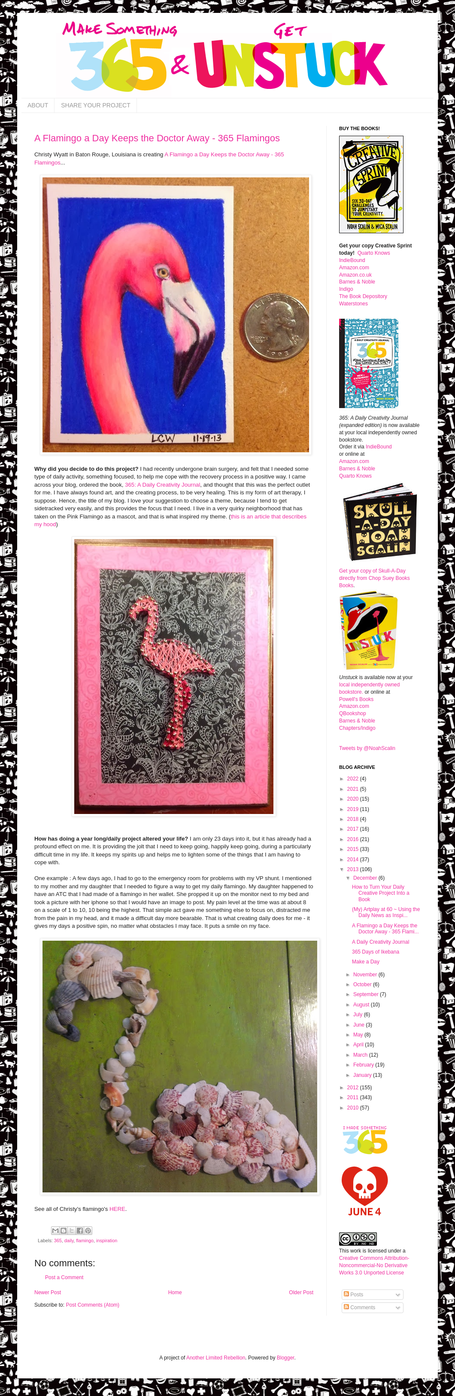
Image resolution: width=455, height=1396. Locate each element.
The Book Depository (363, 296)
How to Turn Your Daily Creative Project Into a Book (381, 893)
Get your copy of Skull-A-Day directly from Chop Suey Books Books (374, 578)
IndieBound (352, 260)
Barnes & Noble (357, 282)
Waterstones (353, 304)
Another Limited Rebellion (215, 1358)
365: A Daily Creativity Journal (162, 485)
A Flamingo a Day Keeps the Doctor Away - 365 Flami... (385, 929)
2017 (353, 829)
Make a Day (365, 962)
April (359, 1045)
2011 (353, 1097)
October (363, 984)
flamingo (85, 1240)
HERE (117, 1209)
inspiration (106, 1240)
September (366, 994)
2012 (353, 1088)
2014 (353, 859)
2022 (353, 779)
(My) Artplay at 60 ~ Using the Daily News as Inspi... (386, 912)
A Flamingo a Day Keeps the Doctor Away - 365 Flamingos (157, 138)
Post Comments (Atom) (92, 1305)
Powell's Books (356, 699)
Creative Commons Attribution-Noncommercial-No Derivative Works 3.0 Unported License (374, 1265)
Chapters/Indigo (357, 728)
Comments (359, 1308)
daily (68, 1240)
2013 (353, 869)
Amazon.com (354, 268)
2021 (353, 789)
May (358, 1035)
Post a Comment (64, 1277)
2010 (353, 1108)
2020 (353, 799)
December (366, 878)
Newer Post (47, 1292)
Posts (353, 1295)
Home (175, 1292)
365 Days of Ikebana (375, 952)
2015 (353, 849)
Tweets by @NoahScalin (367, 748)
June (359, 1025)
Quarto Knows (374, 253)
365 (58, 1240)
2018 (353, 819)
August (362, 1005)
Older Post (301, 1292)
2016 (353, 839)
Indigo (346, 289)
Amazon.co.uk (355, 275)
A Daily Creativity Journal (380, 942)
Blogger (285, 1358)
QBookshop (352, 713)
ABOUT (37, 105)
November (366, 975)
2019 (353, 809)
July (358, 1015)
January (363, 1075)
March (361, 1055)
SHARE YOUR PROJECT (95, 105)
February (364, 1065)
